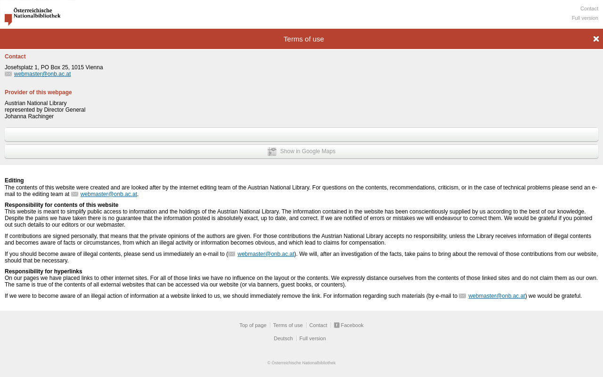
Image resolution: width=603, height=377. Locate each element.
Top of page (253, 325)
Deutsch (283, 338)
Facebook (352, 325)
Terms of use (288, 325)
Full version (585, 18)
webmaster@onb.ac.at (42, 74)
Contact (589, 8)
